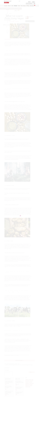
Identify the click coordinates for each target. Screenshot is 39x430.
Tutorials (5, 5)
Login (33, 1)
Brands (24, 5)
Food (22, 5)
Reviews (9, 5)
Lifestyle (15, 5)
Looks (12, 5)
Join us (29, 1)
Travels (19, 5)
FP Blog (27, 5)
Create (6, 3)
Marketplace (32, 5)
